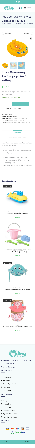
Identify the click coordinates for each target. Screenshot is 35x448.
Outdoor (17, 122)
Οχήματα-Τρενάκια (13, 211)
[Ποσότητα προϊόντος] (6, 103)
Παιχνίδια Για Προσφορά (22, 211)
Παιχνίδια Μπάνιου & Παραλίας (16, 120)
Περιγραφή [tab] (17, 133)
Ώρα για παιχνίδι (22, 212)
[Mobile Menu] (27, 8)
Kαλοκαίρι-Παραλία (10, 23)
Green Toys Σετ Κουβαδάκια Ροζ (17, 252)
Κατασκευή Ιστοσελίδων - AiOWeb (17, 442)
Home (3, 23)
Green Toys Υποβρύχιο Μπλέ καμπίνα (17, 213)
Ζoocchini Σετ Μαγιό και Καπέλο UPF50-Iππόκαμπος (17, 326)
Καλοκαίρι (22, 122)
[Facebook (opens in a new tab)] (16, 2)
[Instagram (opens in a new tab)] (19, 2)
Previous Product (8, 33)
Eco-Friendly (6, 211)
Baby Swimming (10, 122)
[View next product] (32, 33)
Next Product (27, 33)
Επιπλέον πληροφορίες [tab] (17, 137)
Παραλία (27, 122)
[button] (31, 38)
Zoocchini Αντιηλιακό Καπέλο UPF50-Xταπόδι (17, 289)
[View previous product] (3, 33)
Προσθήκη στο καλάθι (20, 104)
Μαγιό (21, 287)
